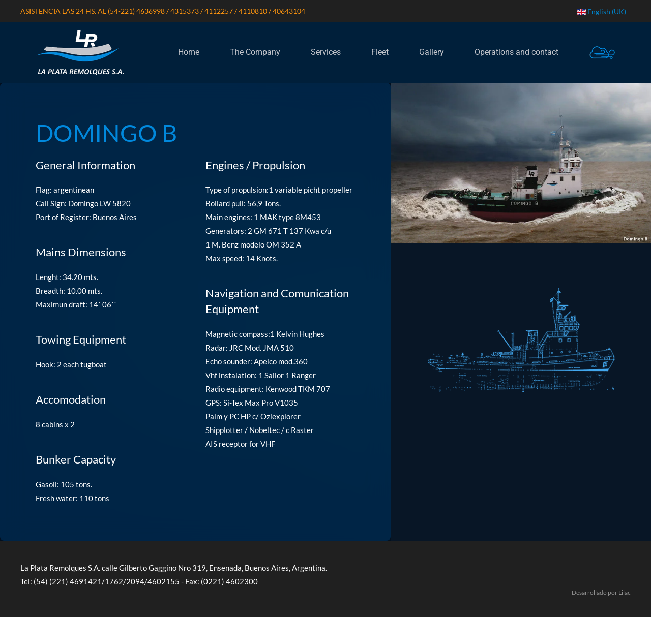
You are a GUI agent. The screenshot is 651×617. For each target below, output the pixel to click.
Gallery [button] (431, 52)
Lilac (624, 592)
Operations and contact (516, 52)
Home (188, 52)
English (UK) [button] (601, 11)
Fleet (380, 52)
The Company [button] (255, 52)
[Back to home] (79, 52)
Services (326, 52)
